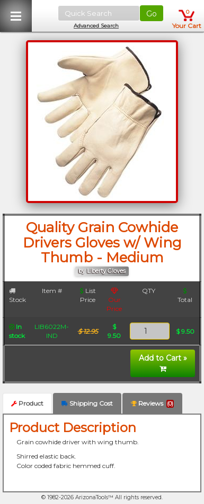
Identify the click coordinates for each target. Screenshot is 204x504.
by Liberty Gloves (102, 271)
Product (27, 403)
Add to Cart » (163, 362)
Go (151, 14)
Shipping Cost (87, 403)
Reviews (152, 403)
